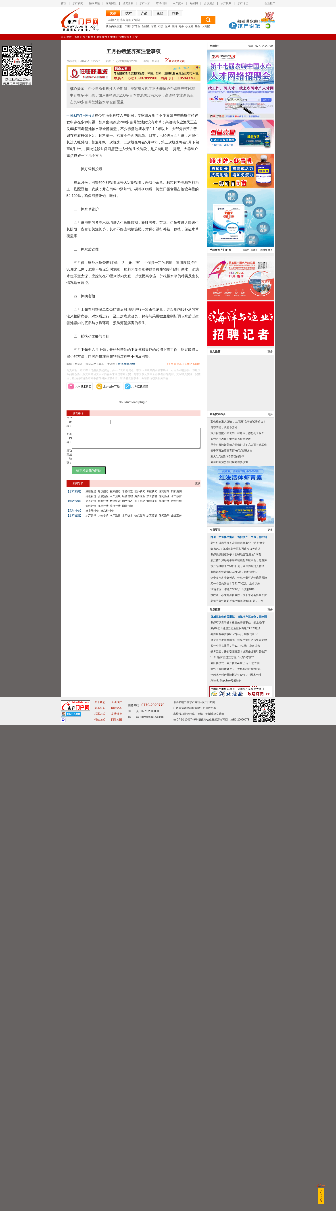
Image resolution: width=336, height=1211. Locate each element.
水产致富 (176, 500)
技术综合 (124, 37)
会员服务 (99, 1194)
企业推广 (270, 3)
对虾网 (194, 3)
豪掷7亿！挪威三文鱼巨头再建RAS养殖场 (235, 1035)
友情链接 (116, 1200)
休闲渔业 (164, 500)
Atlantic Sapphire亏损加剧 (226, 1166)
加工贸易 (151, 500)
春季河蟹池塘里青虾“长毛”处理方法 (232, 936)
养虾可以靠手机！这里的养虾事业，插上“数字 (238, 1029)
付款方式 (99, 1205)
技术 (128, 13)
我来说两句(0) (177, 61)
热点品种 (139, 519)
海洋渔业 (139, 500)
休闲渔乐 (164, 519)
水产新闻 (77, 3)
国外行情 (127, 509)
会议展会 (209, 3)
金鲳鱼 (146, 26)
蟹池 (120, 364)
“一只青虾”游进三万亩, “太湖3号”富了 (233, 1143)
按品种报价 (107, 514)
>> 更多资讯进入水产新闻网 (199, 364)
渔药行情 (103, 509)
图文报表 (127, 505)
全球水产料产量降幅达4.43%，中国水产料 (236, 1161)
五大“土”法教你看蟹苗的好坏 (227, 942)
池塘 (133, 364)
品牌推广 (215, 532)
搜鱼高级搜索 (114, 26)
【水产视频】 (75, 519)
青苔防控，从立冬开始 (224, 913)
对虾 (128, 26)
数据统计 (115, 505)
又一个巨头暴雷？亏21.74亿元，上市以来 (235, 1069)
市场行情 (161, 3)
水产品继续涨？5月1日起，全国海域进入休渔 (237, 1052)
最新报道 (91, 495)
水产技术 (178, 3)
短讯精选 (91, 500)
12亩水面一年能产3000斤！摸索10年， (234, 1075)
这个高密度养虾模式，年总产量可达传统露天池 (239, 1064)
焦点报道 (103, 495)
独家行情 (103, 505)
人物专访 (103, 519)
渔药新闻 (164, 495)
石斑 (160, 26)
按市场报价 (92, 514)
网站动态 (116, 1194)
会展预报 (103, 500)
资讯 (113, 13)
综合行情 (115, 509)
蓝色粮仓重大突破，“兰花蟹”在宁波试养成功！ (238, 907)
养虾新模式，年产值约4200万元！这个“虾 (235, 1149)
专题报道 (127, 495)
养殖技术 (101, 37)
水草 (126, 364)
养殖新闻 (151, 495)
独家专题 (94, 3)
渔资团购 (128, 3)
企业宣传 (176, 519)
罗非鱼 (136, 26)
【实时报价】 (75, 514)
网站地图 (116, 1205)
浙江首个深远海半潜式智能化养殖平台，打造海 (239, 1046)
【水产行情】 (75, 505)
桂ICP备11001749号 (185, 1205)
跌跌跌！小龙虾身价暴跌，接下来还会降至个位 (239, 1081)
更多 (197, 487)
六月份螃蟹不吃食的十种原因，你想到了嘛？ (237, 919)
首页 (63, 3)
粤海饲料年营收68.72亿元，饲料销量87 (234, 1058)
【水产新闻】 (75, 495)
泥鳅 (167, 26)
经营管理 (127, 500)
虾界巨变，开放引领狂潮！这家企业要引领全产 (239, 1137)
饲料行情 (91, 509)
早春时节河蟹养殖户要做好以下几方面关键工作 (239, 931)
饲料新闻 (176, 495)
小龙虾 (189, 26)
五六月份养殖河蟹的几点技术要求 (231, 925)
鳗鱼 (197, 26)
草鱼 (154, 26)
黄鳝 (174, 26)
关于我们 (99, 1188)
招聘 (175, 13)
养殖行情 (164, 505)
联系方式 (99, 1200)
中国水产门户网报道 (81, 115)
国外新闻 (139, 495)
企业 (160, 13)
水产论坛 (242, 3)
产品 (144, 13)
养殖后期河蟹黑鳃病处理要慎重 (229, 948)
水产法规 (115, 500)
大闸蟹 (206, 26)
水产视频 (226, 3)
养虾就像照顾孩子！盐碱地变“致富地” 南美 (236, 1040)
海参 (181, 26)
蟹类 (113, 37)
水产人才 (144, 3)
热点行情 (91, 505)
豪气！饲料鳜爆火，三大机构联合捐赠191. (236, 1155)
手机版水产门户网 (220, 736)
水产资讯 (91, 519)
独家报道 (115, 495)
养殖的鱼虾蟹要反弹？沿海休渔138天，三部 (237, 1087)
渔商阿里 (111, 3)
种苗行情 (176, 505)
